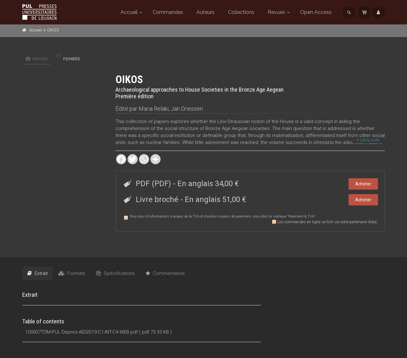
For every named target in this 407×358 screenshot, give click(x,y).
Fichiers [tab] (68, 58)
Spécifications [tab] (115, 273)
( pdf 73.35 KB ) (155, 332)
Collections (241, 12)
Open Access (316, 12)
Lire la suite (368, 140)
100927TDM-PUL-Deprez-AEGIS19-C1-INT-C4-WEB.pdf (81, 332)
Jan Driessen (187, 108)
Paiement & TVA (301, 216)
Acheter (363, 183)
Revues (276, 12)
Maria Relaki (154, 108)
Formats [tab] (72, 273)
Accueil (129, 12)
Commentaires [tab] (165, 273)
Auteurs (206, 12)
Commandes (168, 12)
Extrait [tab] (37, 273)
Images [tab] (37, 58)
